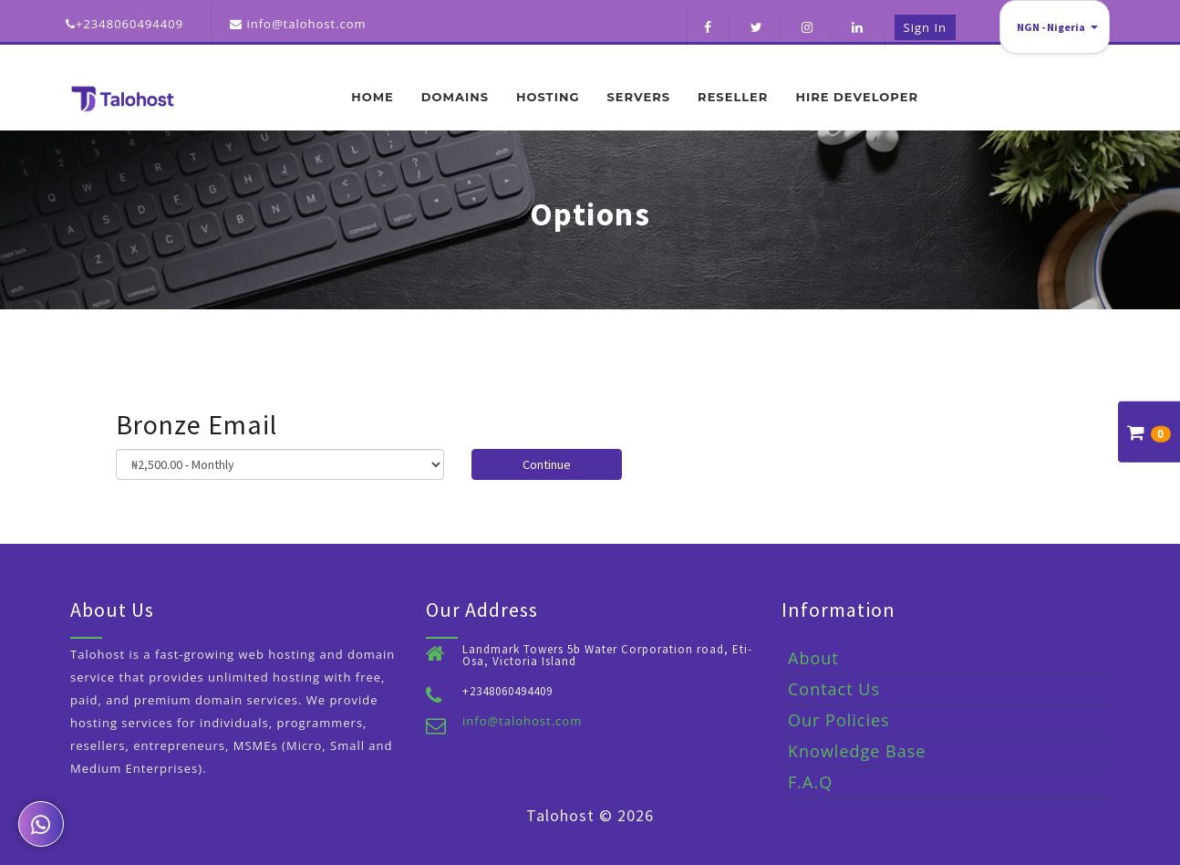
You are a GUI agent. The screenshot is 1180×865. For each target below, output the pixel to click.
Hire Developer (856, 96)
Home (372, 96)
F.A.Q (810, 782)
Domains (455, 96)
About (813, 658)
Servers (638, 96)
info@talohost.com (522, 721)
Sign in (925, 27)
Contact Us (834, 689)
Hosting (547, 96)
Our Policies (839, 720)
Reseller (733, 96)
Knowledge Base (857, 751)
